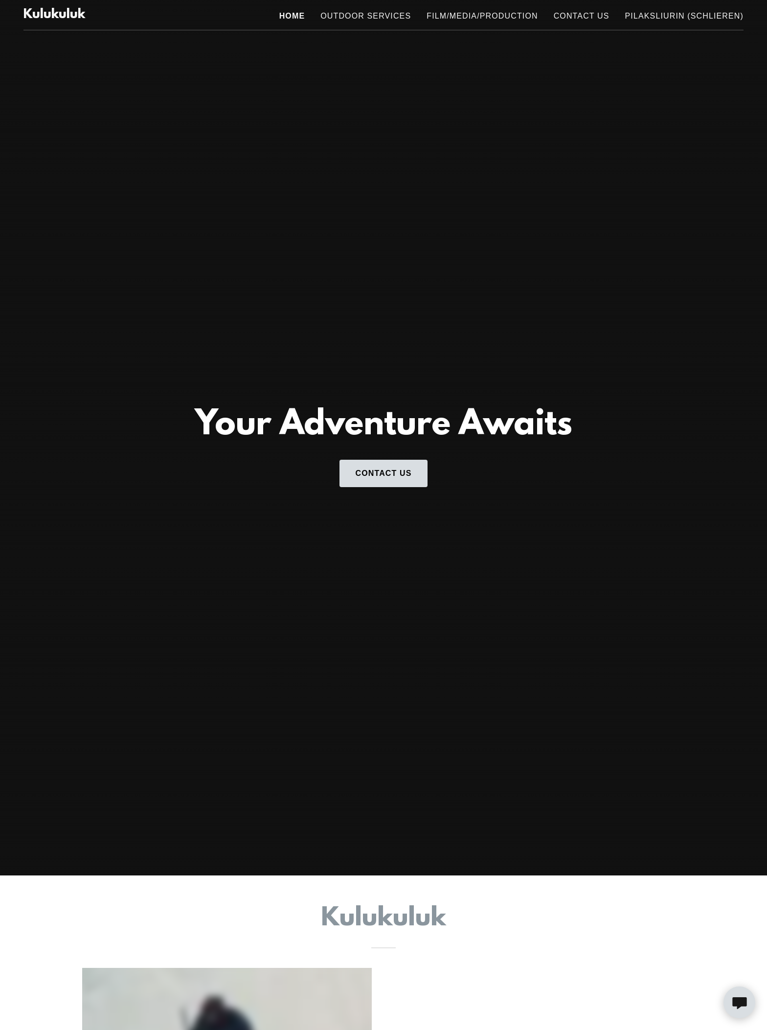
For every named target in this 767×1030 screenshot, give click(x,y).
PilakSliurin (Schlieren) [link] (684, 16)
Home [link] (292, 16)
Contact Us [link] (581, 16)
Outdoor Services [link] (365, 16)
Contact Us (383, 473)
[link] (54, 15)
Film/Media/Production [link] (482, 16)
